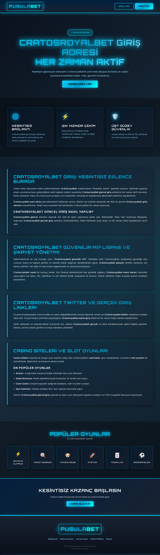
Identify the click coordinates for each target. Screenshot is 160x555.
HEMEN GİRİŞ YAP (80, 85)
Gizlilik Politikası (97, 541)
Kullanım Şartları (67, 541)
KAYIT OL (144, 7)
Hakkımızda (53, 541)
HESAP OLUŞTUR (80, 505)
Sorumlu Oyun (82, 541)
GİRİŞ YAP (123, 7)
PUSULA (28, 7)
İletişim (109, 541)
